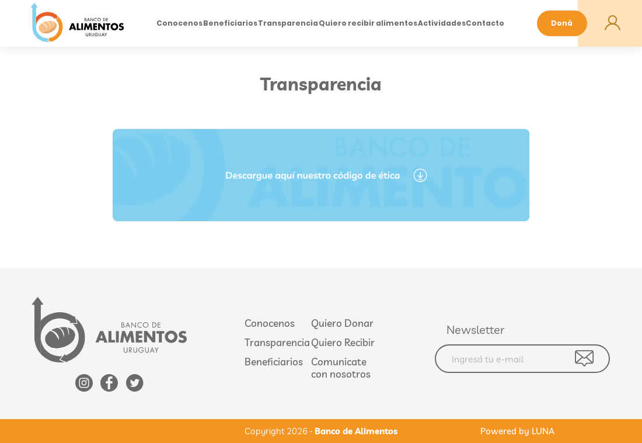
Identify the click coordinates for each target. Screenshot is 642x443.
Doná (562, 23)
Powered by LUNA (517, 431)
